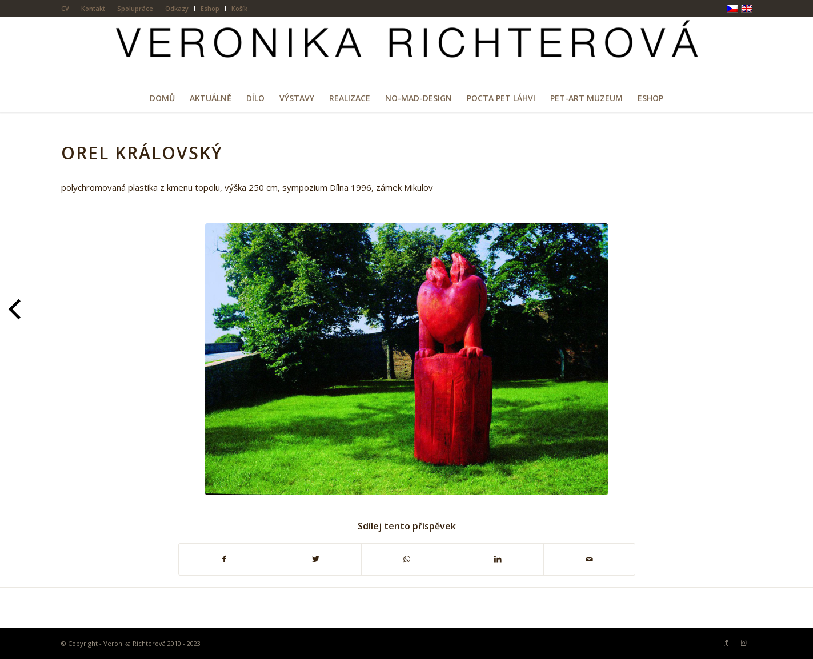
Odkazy (177, 8)
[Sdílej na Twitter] (315, 559)
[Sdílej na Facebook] (224, 559)
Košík (239, 8)
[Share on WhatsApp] (407, 559)
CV (65, 8)
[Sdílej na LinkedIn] (497, 559)
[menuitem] (68, 8)
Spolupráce (135, 8)
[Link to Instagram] (743, 642)
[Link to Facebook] (726, 642)
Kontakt (93, 8)
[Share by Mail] (589, 559)
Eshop (210, 8)
